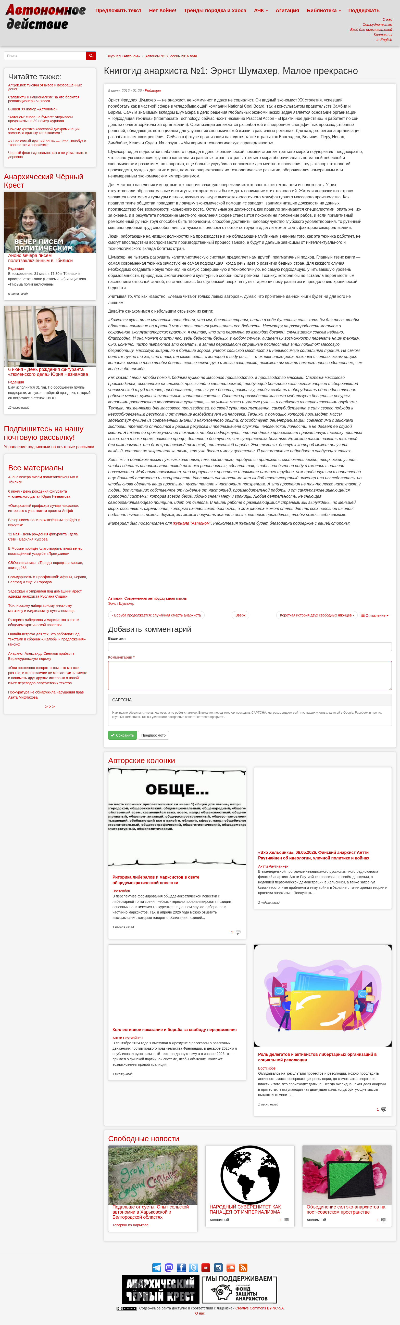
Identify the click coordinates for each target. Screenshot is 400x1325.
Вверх (240, 615)
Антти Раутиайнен (273, 866)
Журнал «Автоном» (124, 56)
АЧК (261, 10)
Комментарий (121, 657)
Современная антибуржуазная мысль (155, 598)
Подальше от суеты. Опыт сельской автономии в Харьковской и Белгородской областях (150, 1212)
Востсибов (121, 891)
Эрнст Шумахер (121, 603)
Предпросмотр (153, 735)
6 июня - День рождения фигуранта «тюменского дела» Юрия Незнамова (48, 372)
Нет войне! (163, 10)
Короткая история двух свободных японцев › (317, 615)
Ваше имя (117, 638)
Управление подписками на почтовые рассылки (49, 447)
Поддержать (364, 10)
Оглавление (375, 615)
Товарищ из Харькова (130, 1225)
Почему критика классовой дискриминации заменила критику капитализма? (44, 131)
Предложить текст (118, 10)
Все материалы (35, 468)
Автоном (115, 598)
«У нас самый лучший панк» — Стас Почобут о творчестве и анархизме (47, 143)
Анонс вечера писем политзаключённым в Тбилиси (40, 258)
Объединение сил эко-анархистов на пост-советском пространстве (346, 1209)
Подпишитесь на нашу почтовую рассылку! (43, 432)
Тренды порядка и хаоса (215, 10)
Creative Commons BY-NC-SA (259, 1308)
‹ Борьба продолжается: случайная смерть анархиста (156, 615)
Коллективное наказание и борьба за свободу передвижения (174, 1029)
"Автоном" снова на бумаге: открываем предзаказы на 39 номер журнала (40, 119)
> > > (50, 706)
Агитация (287, 10)
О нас (200, 1313)
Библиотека (324, 10)
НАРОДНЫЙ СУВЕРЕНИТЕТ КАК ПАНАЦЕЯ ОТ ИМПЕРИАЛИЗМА (245, 1209)
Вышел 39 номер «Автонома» (32, 109)
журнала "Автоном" (192, 523)
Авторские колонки (141, 760)
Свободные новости (143, 1138)
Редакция (153, 90)
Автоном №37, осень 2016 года (171, 56)
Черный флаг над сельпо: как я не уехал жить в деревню (47, 155)
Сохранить (122, 735)
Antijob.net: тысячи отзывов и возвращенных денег (45, 87)
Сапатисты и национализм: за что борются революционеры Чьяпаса (43, 99)
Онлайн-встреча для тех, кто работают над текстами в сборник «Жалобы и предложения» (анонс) (47, 639)
